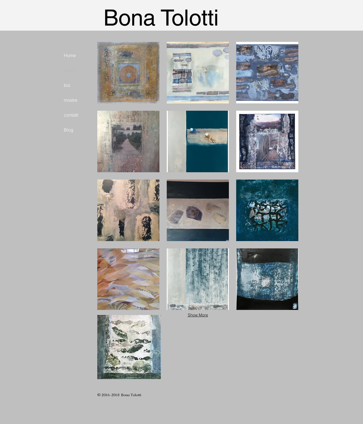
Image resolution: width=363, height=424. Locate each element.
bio (67, 85)
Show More (198, 315)
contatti (71, 115)
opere (70, 70)
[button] (128, 72)
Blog (68, 130)
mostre (70, 100)
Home (70, 55)
